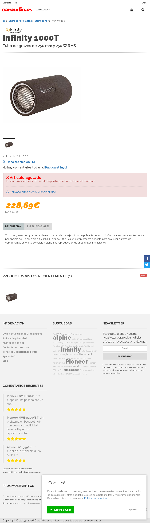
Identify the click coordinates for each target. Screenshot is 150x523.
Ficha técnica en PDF (19, 162)
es (16, 3)
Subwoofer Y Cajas (20, 20)
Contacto (7, 3)
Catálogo (43, 10)
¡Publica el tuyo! (55, 167)
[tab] (13, 226)
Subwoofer (42, 20)
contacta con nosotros (32, 503)
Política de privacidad (129, 364)
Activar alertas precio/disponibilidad (31, 192)
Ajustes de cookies (13, 342)
